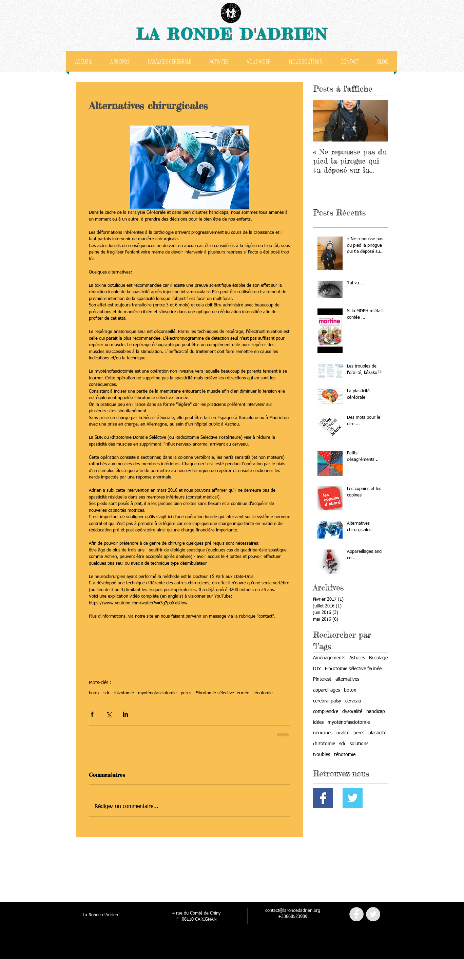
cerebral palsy (327, 701)
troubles (321, 754)
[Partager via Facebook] (92, 714)
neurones (322, 733)
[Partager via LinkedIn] (125, 714)
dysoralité (352, 711)
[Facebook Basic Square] (323, 798)
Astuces (357, 658)
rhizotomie (124, 693)
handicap (375, 711)
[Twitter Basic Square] (353, 798)
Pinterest (322, 679)
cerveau (353, 701)
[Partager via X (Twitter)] (108, 714)
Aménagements (329, 658)
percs (186, 693)
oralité (342, 733)
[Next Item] (377, 120)
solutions (359, 743)
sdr (106, 693)
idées (318, 722)
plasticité (377, 733)
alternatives (347, 679)
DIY (317, 668)
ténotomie (263, 693)
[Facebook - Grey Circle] (356, 914)
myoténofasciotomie (157, 693)
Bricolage (378, 658)
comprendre (325, 711)
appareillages (326, 690)
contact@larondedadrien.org (292, 910)
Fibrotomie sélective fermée (222, 693)
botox (94, 693)
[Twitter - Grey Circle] (373, 914)
